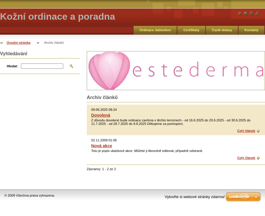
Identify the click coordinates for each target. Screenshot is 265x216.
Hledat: (12, 66)
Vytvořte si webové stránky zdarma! (195, 197)
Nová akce (101, 145)
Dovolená (100, 115)
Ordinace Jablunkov (155, 30)
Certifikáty (191, 30)
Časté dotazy (222, 30)
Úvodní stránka (19, 42)
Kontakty (251, 30)
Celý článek (246, 131)
